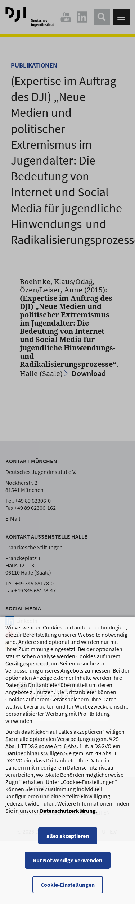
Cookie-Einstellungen (68, 891)
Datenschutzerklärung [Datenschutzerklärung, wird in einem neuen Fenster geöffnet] (68, 817)
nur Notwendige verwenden (67, 867)
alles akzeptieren (67, 842)
